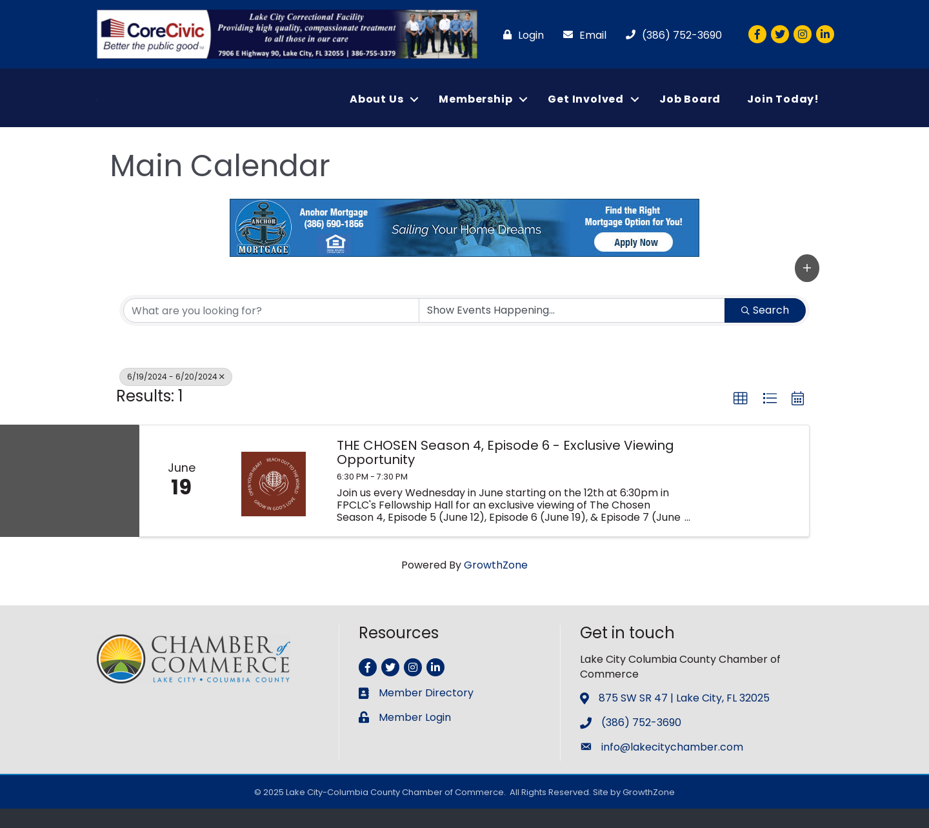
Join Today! (783, 108)
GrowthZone (496, 584)
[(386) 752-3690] (670, 35)
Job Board (690, 108)
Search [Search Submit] (765, 329)
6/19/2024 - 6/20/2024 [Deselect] (176, 395)
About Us (376, 108)
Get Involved (586, 108)
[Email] (581, 35)
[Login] (520, 35)
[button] (807, 287)
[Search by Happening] (572, 330)
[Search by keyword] (271, 330)
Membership (475, 108)
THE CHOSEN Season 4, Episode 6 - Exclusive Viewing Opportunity (505, 472)
